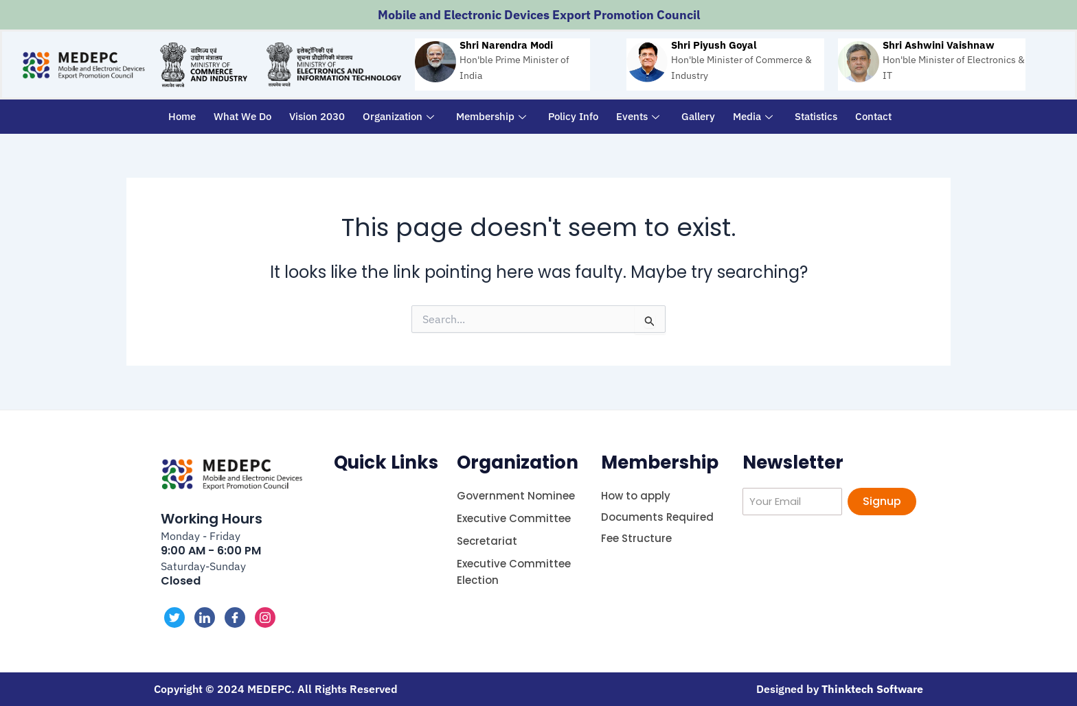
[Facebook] (235, 617)
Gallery (698, 116)
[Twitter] (174, 617)
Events (637, 116)
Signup (882, 501)
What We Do (242, 116)
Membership (491, 116)
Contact (873, 116)
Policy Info (573, 116)
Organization (398, 116)
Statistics (816, 116)
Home (182, 116)
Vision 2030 (317, 116)
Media (753, 116)
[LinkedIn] (204, 617)
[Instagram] (265, 617)
